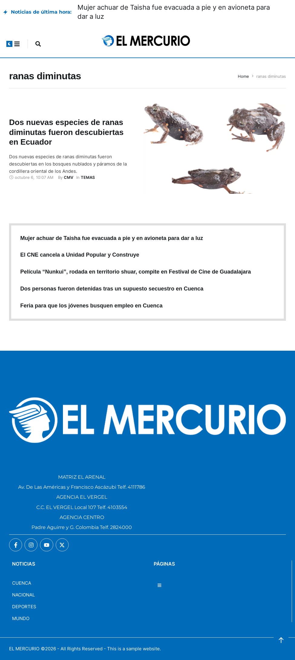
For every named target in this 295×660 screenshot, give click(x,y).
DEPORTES (24, 606)
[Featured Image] (214, 148)
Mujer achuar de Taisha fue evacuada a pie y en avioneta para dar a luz (111, 238)
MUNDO (20, 618)
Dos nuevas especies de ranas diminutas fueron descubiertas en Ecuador (66, 132)
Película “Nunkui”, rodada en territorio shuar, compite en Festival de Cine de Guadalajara (135, 272)
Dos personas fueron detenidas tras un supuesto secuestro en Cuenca (111, 289)
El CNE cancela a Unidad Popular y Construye (79, 255)
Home (243, 76)
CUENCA (21, 583)
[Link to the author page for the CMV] (68, 177)
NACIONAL (23, 595)
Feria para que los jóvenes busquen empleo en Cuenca (91, 306)
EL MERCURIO (24, 649)
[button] (9, 44)
